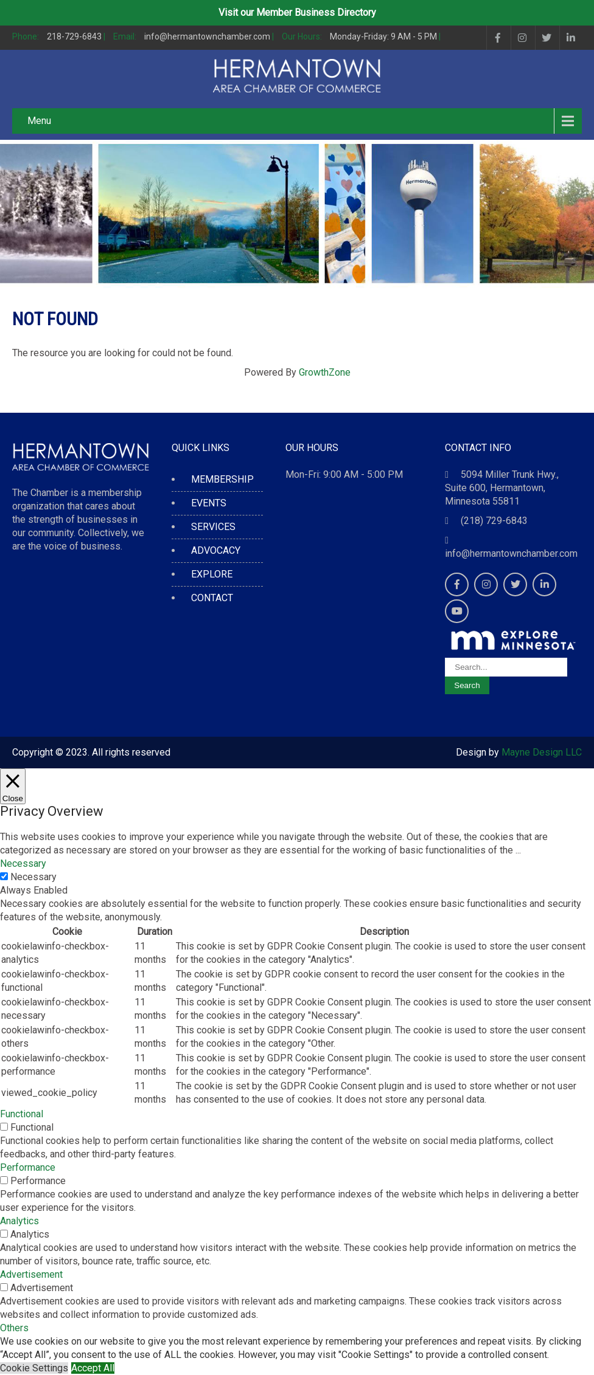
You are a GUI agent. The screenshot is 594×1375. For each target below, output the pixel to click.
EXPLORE (211, 574)
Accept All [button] (92, 1368)
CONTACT (212, 598)
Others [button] (14, 1328)
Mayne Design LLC (541, 752)
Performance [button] (27, 1167)
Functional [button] (21, 1114)
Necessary (33, 877)
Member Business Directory (316, 12)
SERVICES (213, 526)
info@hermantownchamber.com (511, 553)
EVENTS (208, 503)
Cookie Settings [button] (34, 1368)
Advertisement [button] (31, 1274)
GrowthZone (325, 372)
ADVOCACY (215, 550)
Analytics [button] (19, 1221)
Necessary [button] (23, 863)
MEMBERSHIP (222, 479)
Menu (39, 120)
